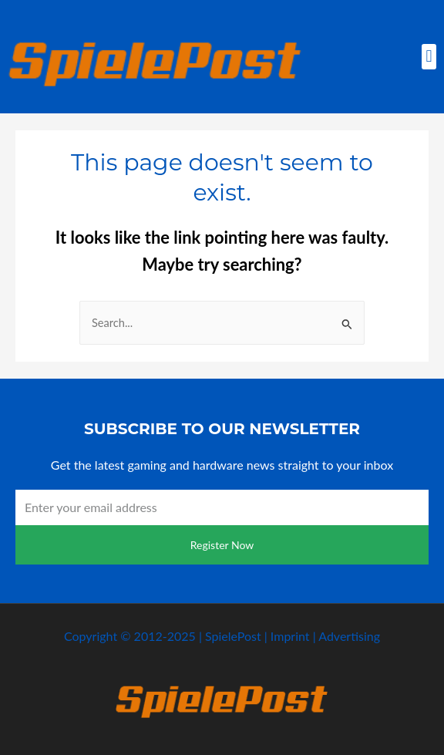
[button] (429, 56)
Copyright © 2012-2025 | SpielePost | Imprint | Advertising (222, 636)
